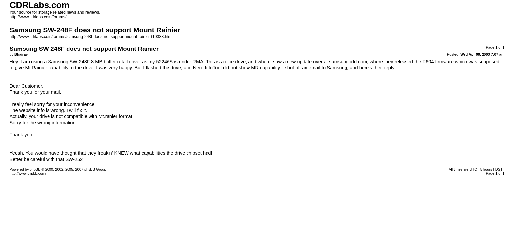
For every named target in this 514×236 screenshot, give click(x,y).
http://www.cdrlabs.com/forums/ (38, 17)
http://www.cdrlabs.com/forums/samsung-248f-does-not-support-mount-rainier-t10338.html (91, 36)
